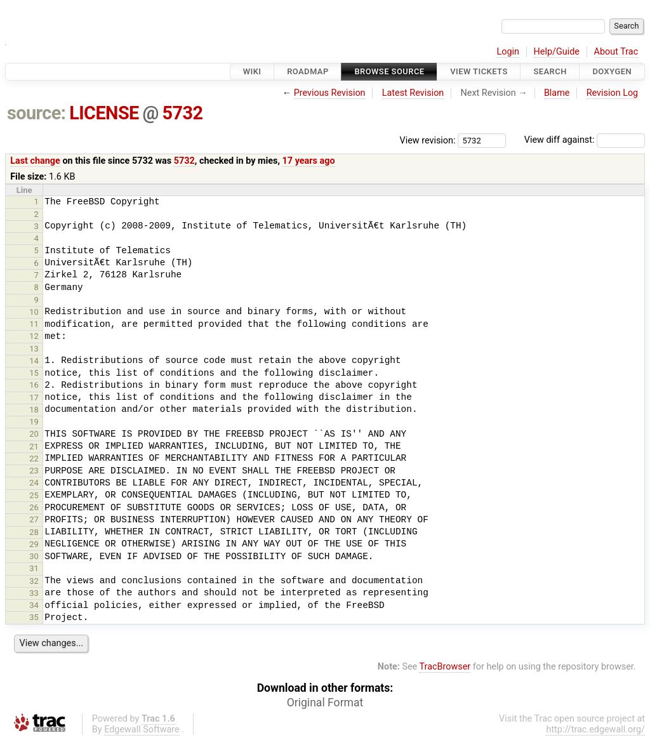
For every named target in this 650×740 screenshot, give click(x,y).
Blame (557, 93)
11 (34, 324)
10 (34, 312)
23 (34, 470)
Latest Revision (413, 93)
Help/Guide (557, 51)
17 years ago (308, 160)
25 (34, 495)
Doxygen (612, 71)
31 (34, 568)
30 (34, 556)
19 (34, 421)
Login (507, 51)
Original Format (325, 702)
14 (34, 361)
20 (34, 434)
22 (34, 458)
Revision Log (613, 93)
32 (34, 581)
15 (34, 373)
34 (34, 605)
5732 (182, 113)
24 (34, 482)
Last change (35, 160)
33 (34, 593)
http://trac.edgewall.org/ (595, 729)
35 (34, 617)
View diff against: (584, 140)
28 (34, 532)
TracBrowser (445, 666)
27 (34, 519)
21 (34, 446)
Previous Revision (330, 93)
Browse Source (389, 71)
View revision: (428, 140)
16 (34, 385)
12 (34, 336)
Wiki (252, 71)
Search (549, 71)
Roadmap (308, 71)
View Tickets (478, 71)
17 (34, 397)
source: (36, 113)
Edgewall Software (142, 729)
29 (34, 544)
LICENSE (104, 113)
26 (34, 507)
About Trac (616, 51)
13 (34, 348)
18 (34, 409)
